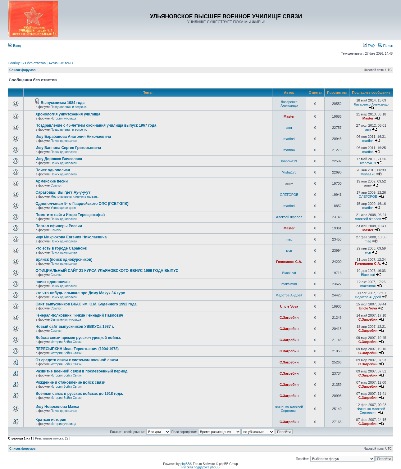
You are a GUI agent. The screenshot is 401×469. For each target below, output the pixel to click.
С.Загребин (289, 317)
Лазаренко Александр (289, 103)
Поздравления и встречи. (69, 107)
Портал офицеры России (58, 226)
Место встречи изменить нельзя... (75, 196)
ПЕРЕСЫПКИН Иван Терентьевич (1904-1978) (77, 349)
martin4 (289, 139)
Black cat (289, 273)
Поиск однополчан (64, 140)
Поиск (385, 45)
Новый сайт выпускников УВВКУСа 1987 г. (74, 326)
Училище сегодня (63, 208)
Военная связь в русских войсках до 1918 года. (79, 393)
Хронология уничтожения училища (67, 114)
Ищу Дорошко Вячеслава (58, 159)
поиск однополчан (52, 282)
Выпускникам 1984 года (62, 103)
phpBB (185, 464)
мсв (289, 250)
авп (289, 127)
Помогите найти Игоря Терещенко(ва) (70, 215)
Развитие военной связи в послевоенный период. (81, 371)
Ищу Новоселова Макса (57, 406)
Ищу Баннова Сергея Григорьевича (68, 148)
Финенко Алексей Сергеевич (289, 409)
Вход (14, 45)
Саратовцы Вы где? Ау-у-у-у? (62, 192)
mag (289, 239)
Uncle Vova (289, 306)
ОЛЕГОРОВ (289, 194)
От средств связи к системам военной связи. (77, 360)
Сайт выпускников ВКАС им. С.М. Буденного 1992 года (85, 304)
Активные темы (60, 63)
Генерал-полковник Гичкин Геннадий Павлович (79, 315)
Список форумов (22, 70)
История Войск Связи (66, 342)
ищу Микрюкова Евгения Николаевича (71, 237)
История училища (63, 118)
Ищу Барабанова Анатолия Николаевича (73, 136)
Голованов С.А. (289, 262)
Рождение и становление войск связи (70, 382)
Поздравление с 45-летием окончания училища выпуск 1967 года (95, 125)
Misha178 (289, 172)
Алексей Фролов (289, 217)
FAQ (369, 45)
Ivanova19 (289, 161)
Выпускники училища (66, 319)
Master (289, 116)
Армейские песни (51, 181)
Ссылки (56, 185)
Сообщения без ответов (27, 63)
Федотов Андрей (289, 295)
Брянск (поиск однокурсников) (63, 259)
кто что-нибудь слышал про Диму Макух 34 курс (80, 293)
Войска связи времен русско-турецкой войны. (78, 338)
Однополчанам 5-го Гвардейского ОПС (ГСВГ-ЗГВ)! (82, 203)
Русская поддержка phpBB (200, 467)
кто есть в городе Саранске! (61, 248)
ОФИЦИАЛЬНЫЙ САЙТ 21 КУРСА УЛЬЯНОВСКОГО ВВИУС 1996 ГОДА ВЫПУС (106, 270)
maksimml (289, 284)
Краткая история (50, 419)
